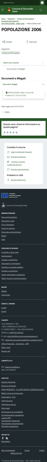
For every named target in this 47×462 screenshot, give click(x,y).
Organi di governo (8, 228)
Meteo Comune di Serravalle (12, 393)
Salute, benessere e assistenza (13, 274)
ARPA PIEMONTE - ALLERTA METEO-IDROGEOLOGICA (22, 389)
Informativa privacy (8, 404)
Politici (3, 235)
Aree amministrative (9, 217)
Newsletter (5, 441)
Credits (41, 450)
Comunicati (5, 294)
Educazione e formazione (10, 263)
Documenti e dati (7, 220)
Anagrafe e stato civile (10, 252)
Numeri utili (5, 351)
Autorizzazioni (6, 256)
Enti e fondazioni (7, 224)
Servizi (27, 450)
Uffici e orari (5, 347)
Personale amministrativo (11, 232)
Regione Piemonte (8, 3)
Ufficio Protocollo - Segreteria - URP (15, 343)
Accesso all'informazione (25, 18)
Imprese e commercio (9, 271)
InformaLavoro (7, 400)
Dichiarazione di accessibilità (12, 411)
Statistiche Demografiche (10, 21)
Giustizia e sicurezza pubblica (12, 267)
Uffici (3, 239)
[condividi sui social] (6, 42)
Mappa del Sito (16, 453)
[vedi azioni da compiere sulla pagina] (31, 42)
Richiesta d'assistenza (9, 426)
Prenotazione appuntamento (12, 423)
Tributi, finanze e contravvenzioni (13, 278)
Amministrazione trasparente (12, 415)
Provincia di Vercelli (8, 385)
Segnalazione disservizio (10, 420)
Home (3, 18)
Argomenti (11, 18)
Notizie (4, 291)
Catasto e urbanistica (9, 259)
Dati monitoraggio (8, 450)
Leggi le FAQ (6, 418)
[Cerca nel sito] (40, 10)
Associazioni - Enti (8, 397)
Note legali (5, 408)
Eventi (3, 311)
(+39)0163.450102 (16, 332)
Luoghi (3, 307)
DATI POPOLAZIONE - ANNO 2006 (12, 23)
